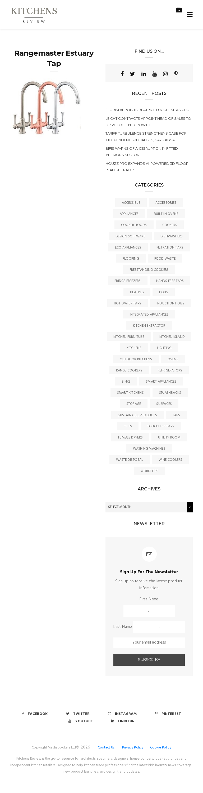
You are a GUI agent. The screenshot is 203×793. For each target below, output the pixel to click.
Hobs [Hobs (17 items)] (163, 292)
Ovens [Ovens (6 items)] (173, 359)
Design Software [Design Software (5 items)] (130, 236)
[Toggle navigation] (189, 14)
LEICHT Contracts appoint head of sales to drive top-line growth (148, 121)
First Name (149, 599)
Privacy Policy (133, 747)
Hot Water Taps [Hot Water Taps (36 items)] (127, 303)
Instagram (122, 714)
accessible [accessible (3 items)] (131, 203)
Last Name (122, 627)
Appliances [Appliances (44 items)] (129, 214)
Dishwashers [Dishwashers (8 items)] (171, 236)
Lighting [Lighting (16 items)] (164, 348)
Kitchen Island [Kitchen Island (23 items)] (172, 337)
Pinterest (168, 714)
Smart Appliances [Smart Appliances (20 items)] (161, 381)
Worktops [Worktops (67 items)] (149, 471)
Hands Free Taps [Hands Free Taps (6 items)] (170, 281)
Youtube (80, 721)
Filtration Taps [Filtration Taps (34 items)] (169, 247)
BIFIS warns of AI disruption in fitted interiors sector (141, 151)
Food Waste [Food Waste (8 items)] (165, 259)
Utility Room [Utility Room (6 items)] (169, 437)
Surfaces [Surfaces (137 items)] (164, 404)
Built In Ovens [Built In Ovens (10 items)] (166, 214)
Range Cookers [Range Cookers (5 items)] (129, 370)
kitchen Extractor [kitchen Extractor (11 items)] (149, 326)
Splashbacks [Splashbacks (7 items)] (170, 393)
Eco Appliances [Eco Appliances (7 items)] (128, 247)
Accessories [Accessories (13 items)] (165, 203)
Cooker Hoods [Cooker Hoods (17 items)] (134, 225)
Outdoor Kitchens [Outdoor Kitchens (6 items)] (136, 359)
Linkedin (123, 721)
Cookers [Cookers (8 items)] (169, 225)
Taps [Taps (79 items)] (176, 415)
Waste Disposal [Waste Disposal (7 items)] (129, 460)
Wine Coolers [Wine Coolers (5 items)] (170, 460)
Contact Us (106, 747)
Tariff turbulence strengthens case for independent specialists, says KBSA (146, 136)
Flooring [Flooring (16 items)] (131, 259)
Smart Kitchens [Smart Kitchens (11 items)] (130, 393)
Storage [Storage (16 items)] (133, 404)
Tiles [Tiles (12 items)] (128, 426)
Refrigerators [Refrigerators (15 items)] (170, 370)
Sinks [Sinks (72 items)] (126, 381)
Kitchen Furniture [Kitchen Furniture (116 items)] (128, 337)
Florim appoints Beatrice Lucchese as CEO (147, 110)
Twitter (78, 714)
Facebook (35, 714)
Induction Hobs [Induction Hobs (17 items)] (170, 303)
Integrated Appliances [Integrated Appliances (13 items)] (149, 314)
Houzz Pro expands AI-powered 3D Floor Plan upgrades (146, 166)
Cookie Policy (160, 747)
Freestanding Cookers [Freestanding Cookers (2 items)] (149, 270)
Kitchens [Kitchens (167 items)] (134, 348)
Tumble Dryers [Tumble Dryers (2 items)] (130, 437)
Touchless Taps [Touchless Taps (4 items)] (160, 426)
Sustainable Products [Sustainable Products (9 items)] (137, 415)
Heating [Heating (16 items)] (137, 292)
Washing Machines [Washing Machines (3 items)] (149, 448)
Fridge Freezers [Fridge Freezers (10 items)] (127, 281)
